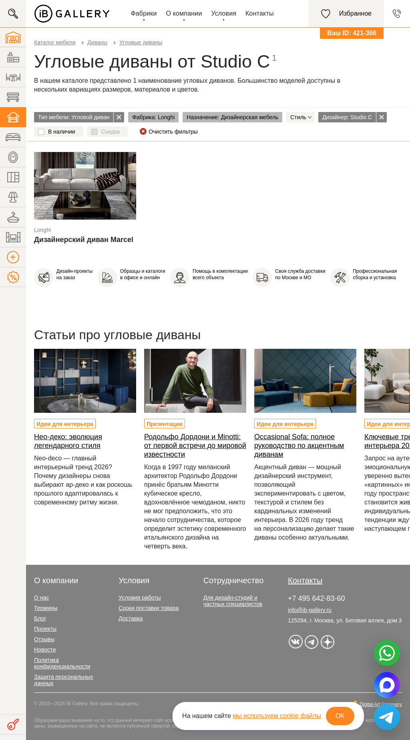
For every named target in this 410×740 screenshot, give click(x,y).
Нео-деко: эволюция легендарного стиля (68, 441)
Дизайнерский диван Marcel (83, 240)
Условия (223, 13)
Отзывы (44, 639)
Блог (40, 618)
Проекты (45, 629)
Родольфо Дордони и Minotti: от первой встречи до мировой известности (195, 445)
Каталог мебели (54, 42)
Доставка (131, 618)
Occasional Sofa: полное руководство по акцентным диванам (299, 445)
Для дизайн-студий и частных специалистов (233, 600)
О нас (41, 597)
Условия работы (140, 597)
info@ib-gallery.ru (310, 610)
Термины (46, 608)
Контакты (259, 13)
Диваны (97, 42)
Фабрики (144, 13)
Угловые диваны (140, 42)
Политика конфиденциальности (62, 663)
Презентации (165, 424)
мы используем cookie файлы (277, 715)
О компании (184, 13)
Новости (45, 649)
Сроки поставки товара (149, 608)
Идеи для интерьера (64, 424)
